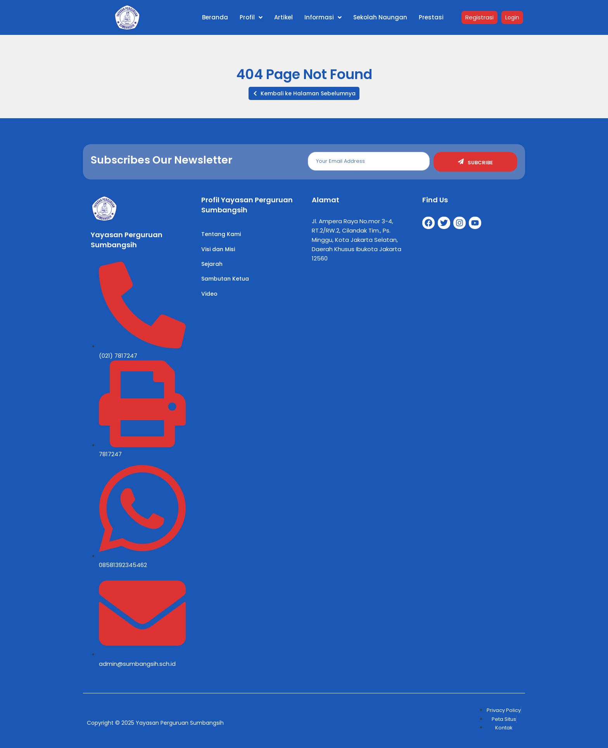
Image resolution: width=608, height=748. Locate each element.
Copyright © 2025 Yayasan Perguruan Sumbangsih (155, 723)
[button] (304, 93)
